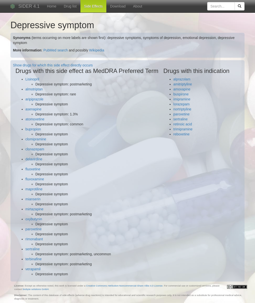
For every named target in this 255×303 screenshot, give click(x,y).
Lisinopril (32, 79)
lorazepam (181, 104)
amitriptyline (182, 84)
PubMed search (55, 50)
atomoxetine (34, 119)
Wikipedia (96, 50)
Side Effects (93, 6)
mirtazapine (34, 209)
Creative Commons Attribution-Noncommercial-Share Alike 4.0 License (124, 285)
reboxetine (181, 134)
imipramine (181, 99)
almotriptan (34, 89)
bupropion (33, 129)
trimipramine (182, 129)
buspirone (181, 94)
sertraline (32, 249)
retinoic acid (182, 124)
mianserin (33, 199)
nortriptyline (182, 109)
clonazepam (34, 149)
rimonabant (34, 239)
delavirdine (33, 159)
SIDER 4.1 (29, 6)
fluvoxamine (34, 179)
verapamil (33, 269)
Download (118, 6)
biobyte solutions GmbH (36, 289)
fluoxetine (32, 169)
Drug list (70, 6)
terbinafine (33, 259)
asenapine (33, 109)
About (137, 6)
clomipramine (35, 139)
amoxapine (182, 89)
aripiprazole (34, 99)
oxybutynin (33, 219)
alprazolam (181, 79)
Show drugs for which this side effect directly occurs (53, 65)
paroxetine (33, 229)
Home (51, 6)
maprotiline (33, 189)
